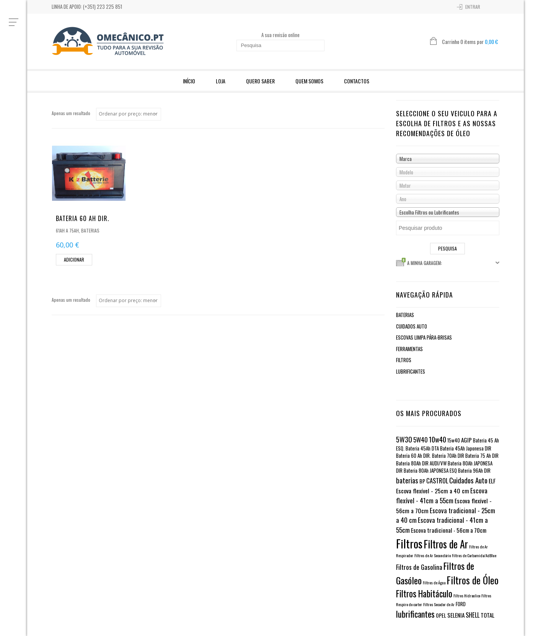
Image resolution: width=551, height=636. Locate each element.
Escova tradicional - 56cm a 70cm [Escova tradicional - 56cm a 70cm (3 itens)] (448, 530)
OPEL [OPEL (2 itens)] (441, 615)
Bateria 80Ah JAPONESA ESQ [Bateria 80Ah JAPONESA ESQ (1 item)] (430, 470)
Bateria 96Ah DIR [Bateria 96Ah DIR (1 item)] (474, 470)
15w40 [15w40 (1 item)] (453, 440)
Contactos (356, 81)
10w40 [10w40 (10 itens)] (437, 439)
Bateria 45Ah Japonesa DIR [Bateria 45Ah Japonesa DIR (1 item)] (465, 448)
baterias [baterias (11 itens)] (407, 480)
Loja (220, 81)
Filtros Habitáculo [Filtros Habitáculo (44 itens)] (424, 593)
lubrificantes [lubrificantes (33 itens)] (415, 614)
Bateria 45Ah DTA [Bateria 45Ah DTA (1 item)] (422, 448)
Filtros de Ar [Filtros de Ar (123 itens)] (446, 544)
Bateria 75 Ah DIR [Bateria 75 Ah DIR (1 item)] (482, 455)
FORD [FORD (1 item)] (461, 604)
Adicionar (74, 259)
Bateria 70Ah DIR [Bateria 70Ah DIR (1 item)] (448, 455)
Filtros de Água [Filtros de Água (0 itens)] (434, 582)
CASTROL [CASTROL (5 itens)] (437, 480)
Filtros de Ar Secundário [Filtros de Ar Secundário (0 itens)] (432, 555)
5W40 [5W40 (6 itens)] (420, 439)
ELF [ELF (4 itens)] (492, 480)
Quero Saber (260, 81)
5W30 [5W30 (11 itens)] (404, 439)
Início (189, 81)
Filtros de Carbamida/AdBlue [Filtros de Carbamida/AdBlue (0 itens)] (474, 555)
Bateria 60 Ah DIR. (82, 218)
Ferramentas (409, 349)
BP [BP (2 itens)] (422, 481)
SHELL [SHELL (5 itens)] (472, 615)
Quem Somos (309, 81)
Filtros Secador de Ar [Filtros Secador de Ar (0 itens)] (439, 604)
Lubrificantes (410, 371)
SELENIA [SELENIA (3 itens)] (456, 615)
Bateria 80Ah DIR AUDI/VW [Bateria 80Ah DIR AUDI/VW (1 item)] (421, 463)
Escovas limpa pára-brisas (424, 337)
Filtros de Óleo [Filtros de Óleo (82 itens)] (473, 580)
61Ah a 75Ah (67, 230)
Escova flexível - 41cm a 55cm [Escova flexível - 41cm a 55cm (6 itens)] (441, 495)
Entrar (472, 6)
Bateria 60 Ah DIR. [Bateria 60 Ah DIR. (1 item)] (413, 455)
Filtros (403, 360)
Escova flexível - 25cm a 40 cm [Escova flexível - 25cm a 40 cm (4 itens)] (432, 490)
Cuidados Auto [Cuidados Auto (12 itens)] (468, 480)
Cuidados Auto (411, 326)
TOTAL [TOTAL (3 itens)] (487, 615)
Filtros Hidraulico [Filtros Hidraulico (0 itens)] (466, 595)
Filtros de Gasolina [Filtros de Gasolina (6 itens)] (419, 567)
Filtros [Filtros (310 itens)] (409, 543)
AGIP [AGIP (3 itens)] (466, 440)
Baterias (90, 230)
